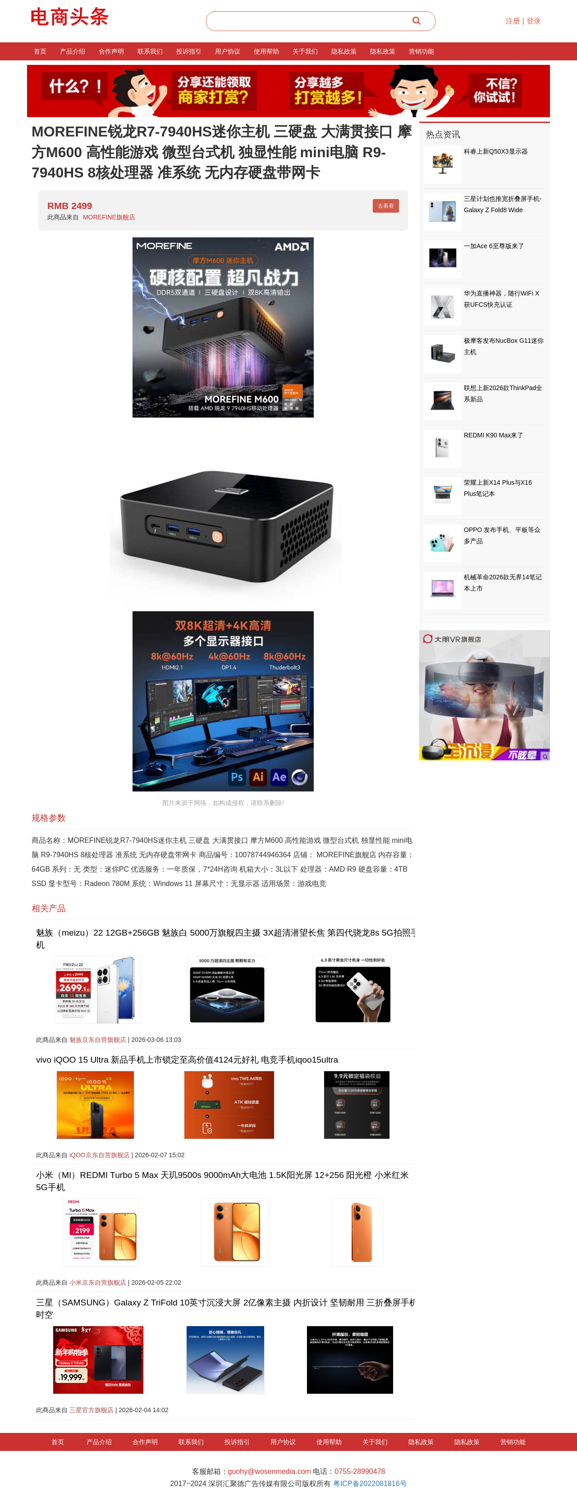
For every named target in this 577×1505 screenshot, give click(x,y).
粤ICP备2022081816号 (370, 1483)
